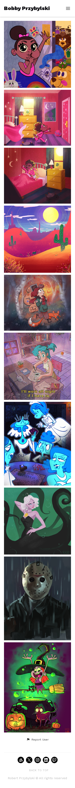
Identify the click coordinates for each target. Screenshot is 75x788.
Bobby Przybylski (27, 8)
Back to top (38, 770)
